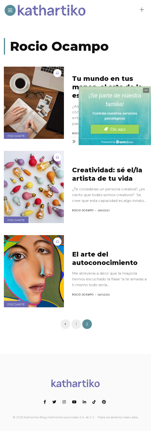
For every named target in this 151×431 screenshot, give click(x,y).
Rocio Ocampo (83, 210)
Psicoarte (16, 136)
